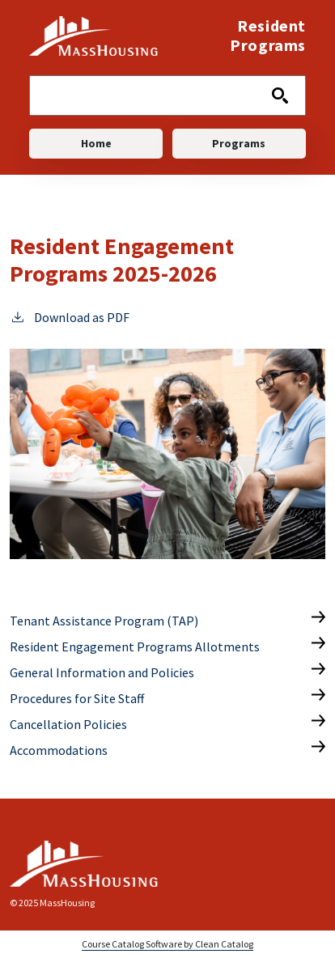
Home (96, 143)
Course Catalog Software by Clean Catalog (167, 944)
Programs (238, 143)
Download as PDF (69, 316)
